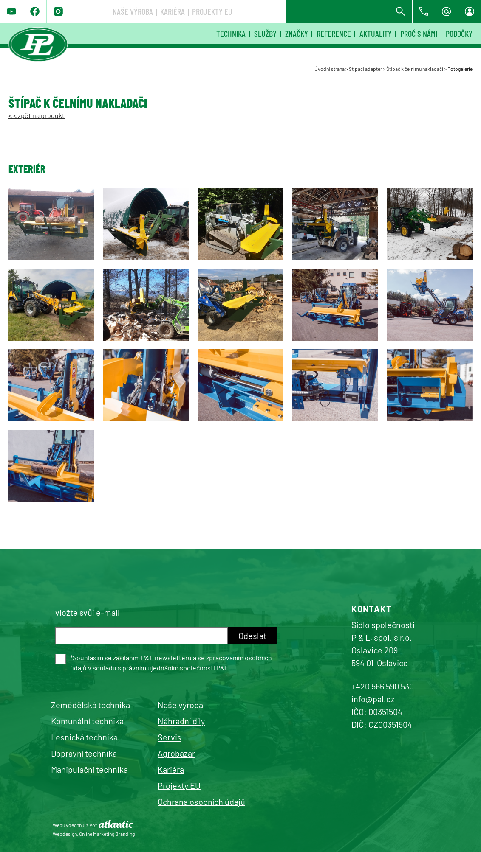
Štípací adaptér (365, 69)
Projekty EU (339, 11)
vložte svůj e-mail (87, 612)
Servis (169, 737)
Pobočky (459, 33)
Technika (231, 33)
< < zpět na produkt (36, 115)
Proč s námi (418, 33)
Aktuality (375, 33)
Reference (334, 33)
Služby (265, 33)
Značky (296, 33)
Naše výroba (259, 11)
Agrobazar (176, 753)
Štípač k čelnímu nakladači (414, 69)
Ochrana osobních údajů (201, 801)
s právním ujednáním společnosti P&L (173, 668)
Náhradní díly (181, 721)
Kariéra (299, 11)
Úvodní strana (329, 69)
